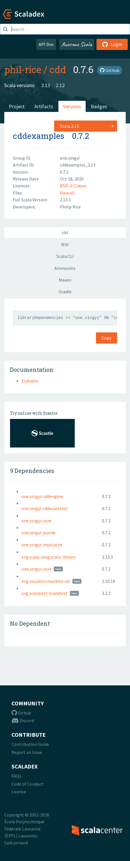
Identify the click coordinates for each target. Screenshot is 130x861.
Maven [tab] (65, 280)
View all (67, 193)
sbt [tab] (65, 232)
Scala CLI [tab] (65, 256)
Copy (106, 338)
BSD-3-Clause (73, 185)
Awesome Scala (77, 44)
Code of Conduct (27, 784)
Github (21, 713)
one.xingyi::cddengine (42, 496)
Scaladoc (30, 381)
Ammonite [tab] (65, 268)
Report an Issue (26, 752)
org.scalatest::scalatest (44, 593)
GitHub (109, 70)
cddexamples (38, 136)
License (18, 791)
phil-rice (22, 69)
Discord (22, 720)
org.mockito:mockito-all (45, 581)
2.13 (45, 85)
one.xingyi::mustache (41, 544)
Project (17, 106)
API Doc (46, 44)
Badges (99, 106)
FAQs (16, 776)
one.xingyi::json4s (38, 532)
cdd (58, 69)
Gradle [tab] (65, 291)
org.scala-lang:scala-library (48, 557)
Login (112, 44)
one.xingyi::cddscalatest (44, 508)
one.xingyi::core (36, 520)
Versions (72, 106)
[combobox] (85, 126)
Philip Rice (70, 207)
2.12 (60, 85)
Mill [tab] (65, 244)
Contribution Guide (30, 744)
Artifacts (43, 106)
